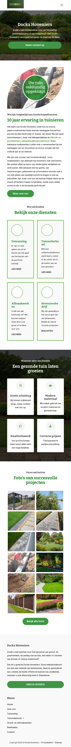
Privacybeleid (47, 743)
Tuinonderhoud (14, 718)
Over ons (11, 709)
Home (10, 704)
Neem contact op (35, 45)
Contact (11, 732)
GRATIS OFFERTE (35, 684)
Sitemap (58, 743)
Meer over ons (20, 193)
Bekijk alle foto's (35, 621)
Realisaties (47, 331)
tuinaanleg (26, 141)
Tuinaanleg (12, 713)
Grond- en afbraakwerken (19, 723)
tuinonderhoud (42, 141)
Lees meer (16, 269)
